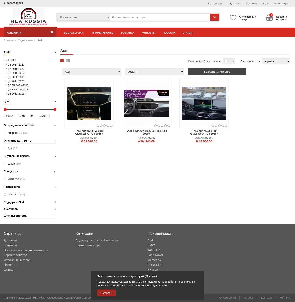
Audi (151, 240)
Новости (169, 32)
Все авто (11, 59)
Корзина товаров (15, 255)
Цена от (8, 115)
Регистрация (281, 3)
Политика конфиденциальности (26, 250)
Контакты (251, 3)
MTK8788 (16, 179)
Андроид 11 (18, 133)
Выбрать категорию (217, 71)
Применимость (102, 32)
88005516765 (13, 3)
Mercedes (154, 260)
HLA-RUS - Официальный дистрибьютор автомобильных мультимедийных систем (83, 297)
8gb (13, 148)
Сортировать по (250, 61)
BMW (151, 245)
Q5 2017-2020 (16, 81)
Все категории (74, 32)
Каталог (248, 297)
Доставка (235, 3)
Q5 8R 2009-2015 (18, 85)
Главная (8, 40)
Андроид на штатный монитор (97, 240)
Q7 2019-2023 (16, 68)
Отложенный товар (17, 260)
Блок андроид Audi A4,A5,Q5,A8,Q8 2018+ (204, 132)
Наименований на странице (204, 61)
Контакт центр (216, 3)
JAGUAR (154, 250)
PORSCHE (155, 264)
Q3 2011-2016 (16, 93)
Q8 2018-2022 (16, 64)
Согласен (106, 292)
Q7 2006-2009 (16, 77)
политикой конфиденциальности (148, 285)
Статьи (187, 32)
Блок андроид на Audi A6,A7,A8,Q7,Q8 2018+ (89, 132)
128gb (14, 163)
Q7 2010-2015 (16, 72)
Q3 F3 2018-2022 (18, 89)
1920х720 (16, 194)
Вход (265, 3)
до (31, 115)
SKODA (153, 269)
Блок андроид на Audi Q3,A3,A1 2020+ (146, 132)
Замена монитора (88, 245)
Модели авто (25, 40)
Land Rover (155, 255)
